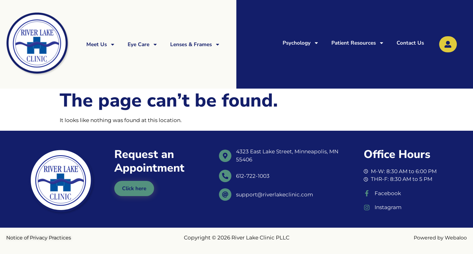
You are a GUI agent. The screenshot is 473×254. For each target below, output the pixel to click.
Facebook (388, 193)
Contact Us (410, 42)
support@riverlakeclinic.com (274, 194)
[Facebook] (367, 193)
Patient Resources (357, 43)
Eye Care (143, 44)
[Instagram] (367, 207)
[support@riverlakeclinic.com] (225, 194)
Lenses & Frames (195, 44)
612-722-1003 (253, 176)
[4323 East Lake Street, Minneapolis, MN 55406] (225, 156)
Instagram (388, 207)
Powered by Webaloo (440, 238)
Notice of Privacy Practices (38, 238)
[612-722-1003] (225, 176)
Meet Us (100, 44)
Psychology (301, 43)
